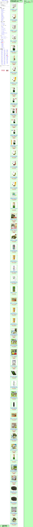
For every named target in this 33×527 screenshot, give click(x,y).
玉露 (2, 11)
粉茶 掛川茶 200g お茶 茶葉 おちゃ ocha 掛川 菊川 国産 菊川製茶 (13, 157)
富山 (7, 54)
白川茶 (2, 43)
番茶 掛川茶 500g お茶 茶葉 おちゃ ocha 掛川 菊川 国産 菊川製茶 (13, 20)
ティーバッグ (3, 38)
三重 (4, 56)
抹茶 (2, 20)
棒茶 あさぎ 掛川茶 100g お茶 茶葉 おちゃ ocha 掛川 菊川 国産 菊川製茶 (13, 188)
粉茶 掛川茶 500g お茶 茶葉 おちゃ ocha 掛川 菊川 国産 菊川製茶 (13, 178)
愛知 (2, 56)
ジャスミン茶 (3, 28)
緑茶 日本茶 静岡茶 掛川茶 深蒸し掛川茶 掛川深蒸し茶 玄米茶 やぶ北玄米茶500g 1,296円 (13, 272)
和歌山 (7, 56)
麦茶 (2, 26)
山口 (4, 60)
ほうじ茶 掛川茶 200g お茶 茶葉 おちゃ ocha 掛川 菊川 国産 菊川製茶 (13, 167)
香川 (7, 60)
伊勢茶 (2, 44)
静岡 (7, 55)
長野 (2, 54)
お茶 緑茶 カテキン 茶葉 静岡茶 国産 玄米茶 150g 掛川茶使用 (13, 241)
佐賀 (4, 62)
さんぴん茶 (3, 29)
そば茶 (2, 27)
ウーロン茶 (3, 23)
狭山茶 (2, 40)
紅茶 (2, 22)
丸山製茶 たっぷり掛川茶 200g (13, 208)
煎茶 (2, 9)
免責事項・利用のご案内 (5, 0)
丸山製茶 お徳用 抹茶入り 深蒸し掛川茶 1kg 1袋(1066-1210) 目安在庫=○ (13, 262)
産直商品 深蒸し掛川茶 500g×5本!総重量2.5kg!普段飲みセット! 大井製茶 (14, 199)
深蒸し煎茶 (3, 10)
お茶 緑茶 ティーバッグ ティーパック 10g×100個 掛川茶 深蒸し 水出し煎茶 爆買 (13, 356)
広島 (4, 59)
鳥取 (7, 59)
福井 (7, 57)
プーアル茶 (3, 24)
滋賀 (4, 57)
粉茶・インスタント (4, 37)
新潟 (4, 54)
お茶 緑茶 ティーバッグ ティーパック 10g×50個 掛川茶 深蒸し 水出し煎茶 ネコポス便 (13, 367)
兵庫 (7, 58)
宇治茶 (2, 45)
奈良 (2, 57)
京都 (2, 58)
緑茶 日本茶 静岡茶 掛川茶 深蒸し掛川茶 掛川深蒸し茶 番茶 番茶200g (13, 388)
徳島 (4, 61)
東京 (2, 53)
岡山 (2, 59)
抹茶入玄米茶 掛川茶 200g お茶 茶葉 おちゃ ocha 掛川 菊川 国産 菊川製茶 (13, 73)
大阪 (4, 58)
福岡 (2, 62)
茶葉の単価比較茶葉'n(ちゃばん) (4, 526)
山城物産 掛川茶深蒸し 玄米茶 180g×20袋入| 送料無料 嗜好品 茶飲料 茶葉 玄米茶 (13, 94)
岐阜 (4, 55)
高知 (7, 61)
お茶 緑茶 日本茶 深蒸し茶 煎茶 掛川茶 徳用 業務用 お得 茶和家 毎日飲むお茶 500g (13, 440)
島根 (2, 60)
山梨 (7, 53)
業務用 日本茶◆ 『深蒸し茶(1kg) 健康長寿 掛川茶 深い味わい (13, 492)
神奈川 (5, 53)
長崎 (7, 62)
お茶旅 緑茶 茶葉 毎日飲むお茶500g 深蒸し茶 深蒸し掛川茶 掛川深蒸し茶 (13, 524)
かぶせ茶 (3, 12)
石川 (2, 55)
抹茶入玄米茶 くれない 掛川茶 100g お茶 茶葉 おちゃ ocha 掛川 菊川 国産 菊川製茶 (13, 83)
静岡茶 (2, 41)
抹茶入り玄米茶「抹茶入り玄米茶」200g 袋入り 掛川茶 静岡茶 (13, 377)
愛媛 (2, 61)
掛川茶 (2, 42)
